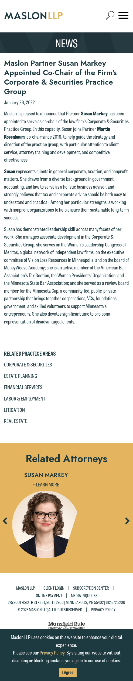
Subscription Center (91, 588)
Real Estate (15, 421)
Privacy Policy (103, 609)
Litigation (14, 409)
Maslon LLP (25, 588)
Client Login (53, 588)
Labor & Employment (24, 398)
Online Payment (49, 595)
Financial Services (23, 387)
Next (127, 522)
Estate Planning (20, 375)
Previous (4, 522)
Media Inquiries (84, 595)
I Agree (67, 672)
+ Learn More (46, 484)
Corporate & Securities (28, 364)
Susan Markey (46, 475)
